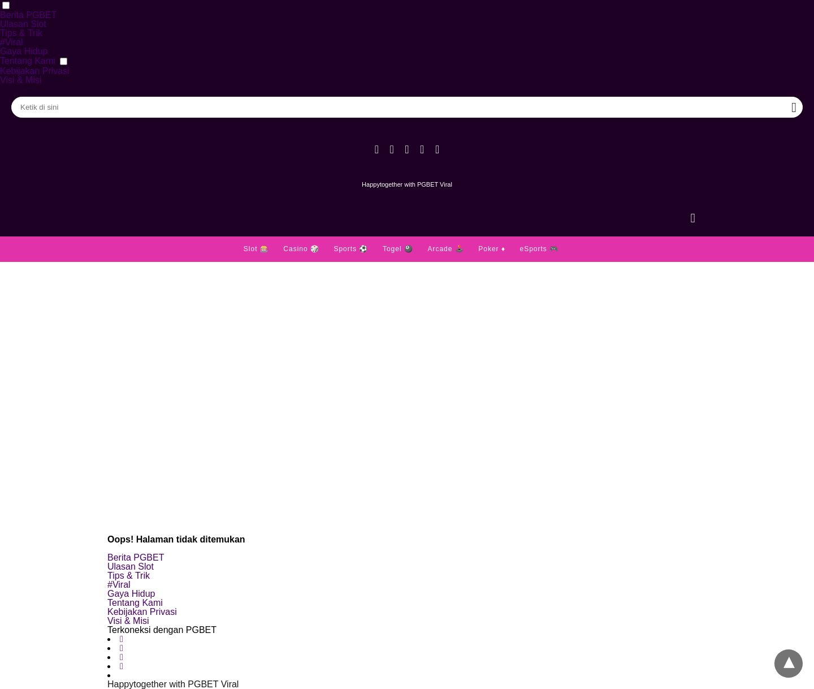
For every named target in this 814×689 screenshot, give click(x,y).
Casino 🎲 (301, 249)
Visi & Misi (21, 80)
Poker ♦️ (491, 249)
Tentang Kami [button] (27, 61)
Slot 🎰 (256, 249)
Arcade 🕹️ (445, 249)
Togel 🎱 (398, 249)
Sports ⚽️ (351, 249)
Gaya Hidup (24, 51)
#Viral (11, 42)
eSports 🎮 (538, 249)
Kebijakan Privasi (35, 71)
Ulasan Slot (23, 24)
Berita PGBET (28, 15)
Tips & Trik (21, 33)
